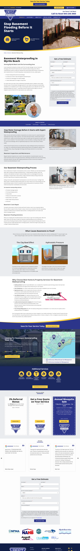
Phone (51, 66)
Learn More (28, 124)
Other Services (51, 124)
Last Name (65, 61)
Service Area (43, 124)
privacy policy (68, 99)
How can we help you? (54, 84)
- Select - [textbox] (53, 82)
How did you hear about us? (55, 80)
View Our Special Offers (40, 4)
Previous (1, 458)
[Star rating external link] (22, 7)
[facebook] (69, 548)
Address (52, 75)
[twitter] (71, 548)
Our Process (35, 124)
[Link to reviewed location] (14, 446)
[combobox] (62, 83)
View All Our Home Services (40, 386)
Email (64, 66)
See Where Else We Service (12, 356)
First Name (52, 61)
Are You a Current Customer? (56, 70)
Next (78, 458)
